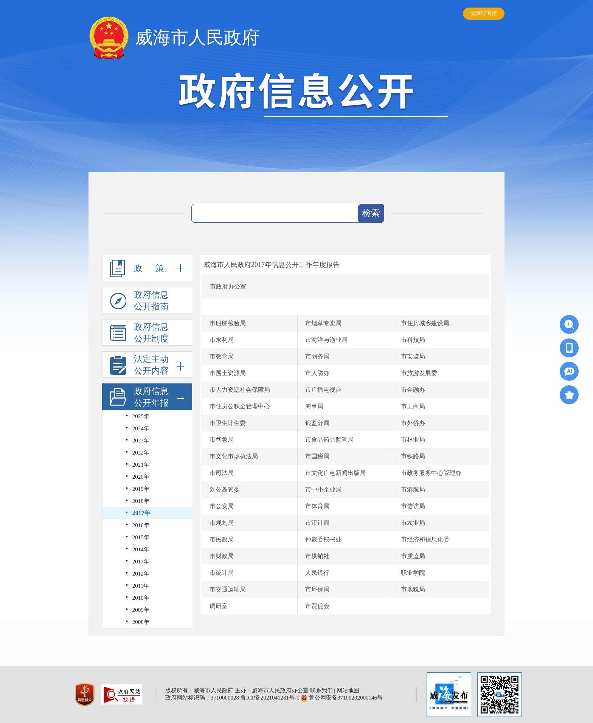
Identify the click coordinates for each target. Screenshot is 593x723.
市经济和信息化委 (425, 539)
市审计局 (317, 523)
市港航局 (413, 489)
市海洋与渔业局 (326, 340)
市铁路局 (413, 456)
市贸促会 (317, 606)
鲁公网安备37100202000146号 (342, 698)
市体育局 (317, 506)
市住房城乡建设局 (425, 323)
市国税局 (317, 456)
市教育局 (222, 356)
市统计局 (222, 572)
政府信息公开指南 (139, 300)
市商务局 (317, 356)
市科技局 (413, 340)
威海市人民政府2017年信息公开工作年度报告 (271, 264)
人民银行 (317, 572)
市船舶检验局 (228, 323)
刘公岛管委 (225, 489)
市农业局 (413, 523)
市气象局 (222, 439)
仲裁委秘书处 (323, 539)
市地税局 (413, 589)
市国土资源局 (228, 373)
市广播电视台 (323, 389)
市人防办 (317, 373)
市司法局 (222, 473)
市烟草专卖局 (323, 323)
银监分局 (317, 423)
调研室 (219, 606)
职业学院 (413, 572)
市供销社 (317, 556)
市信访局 (413, 506)
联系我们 (321, 690)
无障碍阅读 (483, 13)
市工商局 (413, 406)
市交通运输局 (228, 589)
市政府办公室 (228, 286)
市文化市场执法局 (234, 456)
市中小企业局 (323, 489)
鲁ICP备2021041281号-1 (270, 698)
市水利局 (222, 340)
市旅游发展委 (419, 373)
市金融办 (413, 389)
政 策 (147, 268)
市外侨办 (413, 423)
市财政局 (222, 556)
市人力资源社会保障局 (240, 389)
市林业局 (413, 439)
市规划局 (222, 523)
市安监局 (413, 356)
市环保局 (317, 589)
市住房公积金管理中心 (240, 406)
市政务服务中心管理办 (431, 473)
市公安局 (222, 506)
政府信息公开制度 (139, 332)
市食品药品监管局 (329, 439)
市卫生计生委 (228, 423)
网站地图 (348, 690)
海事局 (314, 406)
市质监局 (413, 556)
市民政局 (222, 539)
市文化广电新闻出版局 (335, 473)
